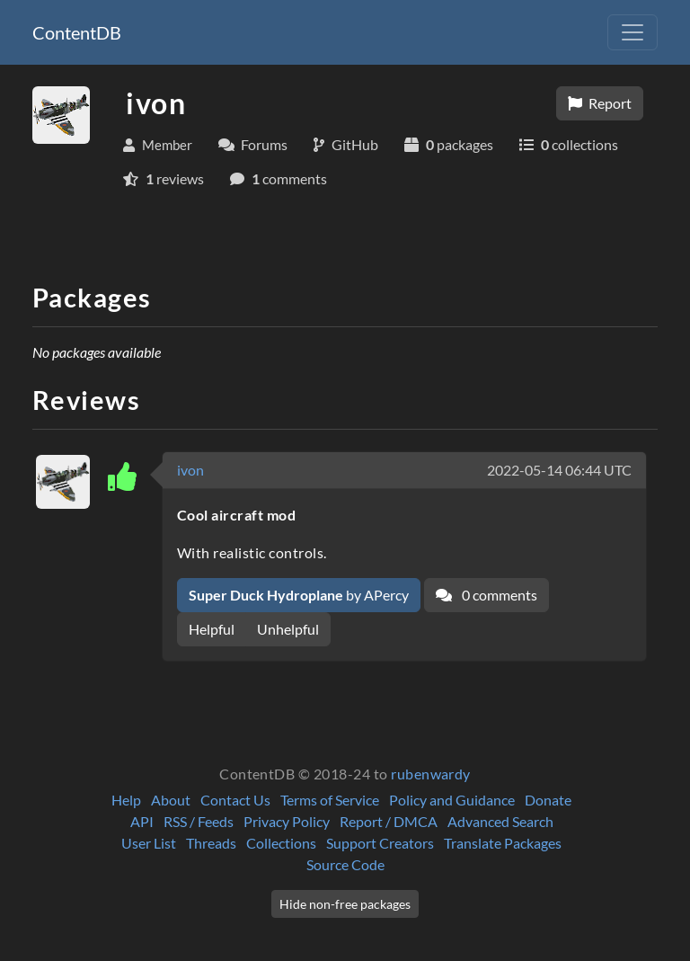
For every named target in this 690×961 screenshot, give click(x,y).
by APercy (299, 594)
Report (600, 102)
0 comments (486, 594)
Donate (548, 799)
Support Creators (380, 842)
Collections (281, 842)
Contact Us (235, 799)
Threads (211, 842)
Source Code (345, 864)
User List (148, 842)
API (142, 821)
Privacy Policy (286, 821)
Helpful (211, 628)
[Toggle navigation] (632, 32)
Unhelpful (288, 628)
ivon (190, 469)
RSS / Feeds (199, 821)
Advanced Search (500, 821)
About (170, 799)
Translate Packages (503, 842)
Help (126, 799)
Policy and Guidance (452, 799)
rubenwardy (431, 773)
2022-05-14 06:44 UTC (559, 469)
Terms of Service (329, 799)
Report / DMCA (389, 821)
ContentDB (76, 32)
